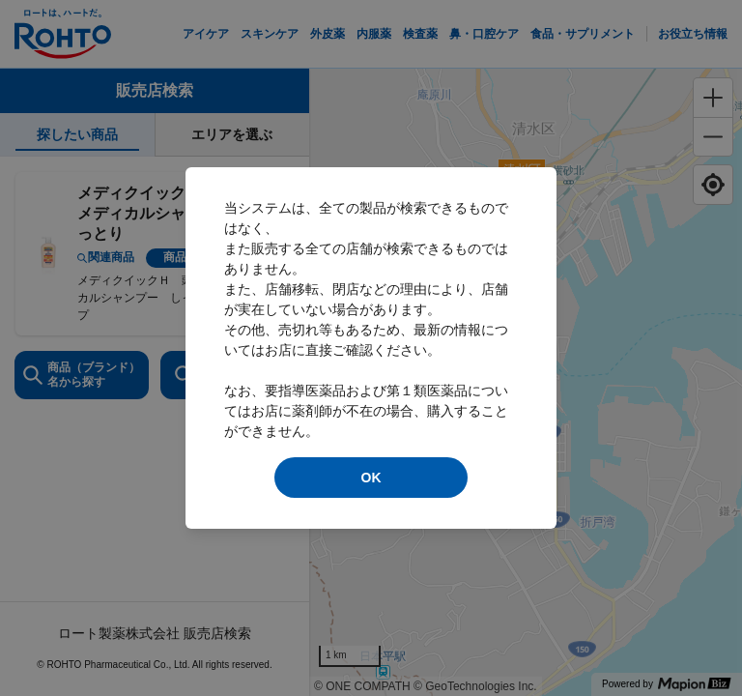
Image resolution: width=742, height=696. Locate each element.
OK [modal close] (371, 477)
